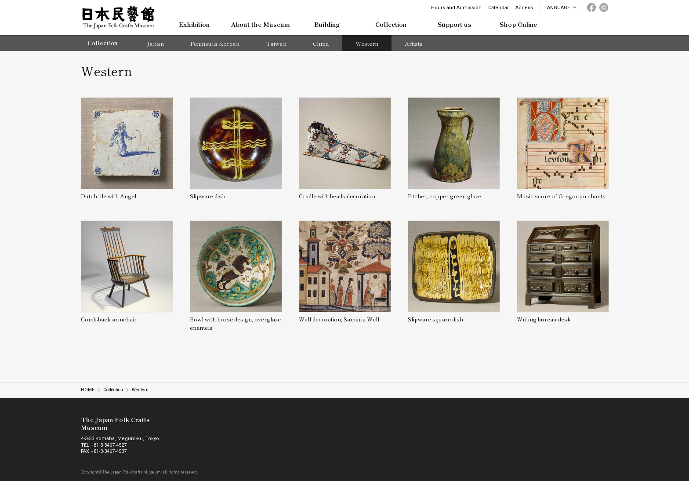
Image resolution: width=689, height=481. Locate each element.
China (321, 43)
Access (524, 8)
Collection (102, 43)
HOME (87, 389)
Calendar (498, 8)
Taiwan (276, 43)
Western (366, 43)
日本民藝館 (118, 17)
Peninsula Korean (214, 43)
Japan (155, 43)
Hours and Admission (456, 8)
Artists (414, 43)
